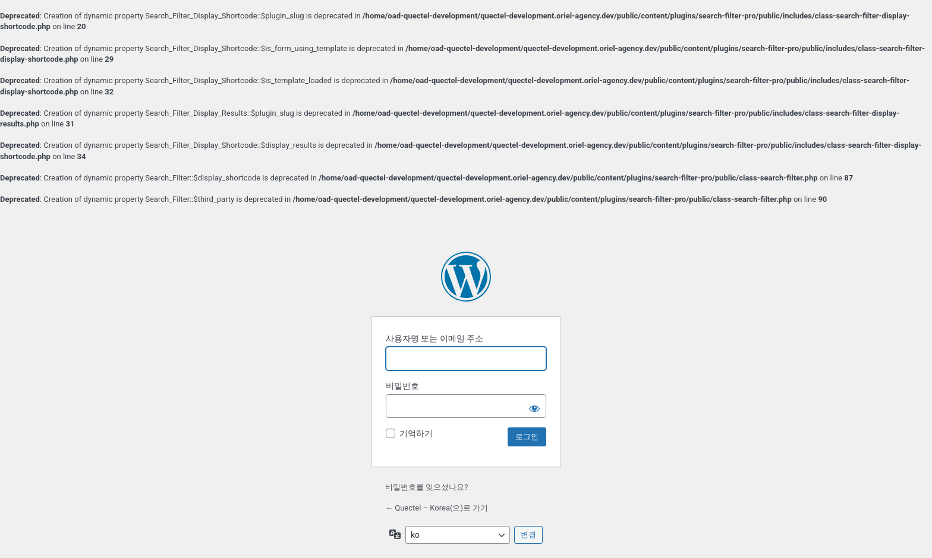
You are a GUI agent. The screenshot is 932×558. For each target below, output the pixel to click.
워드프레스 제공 (466, 277)
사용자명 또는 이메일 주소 (434, 338)
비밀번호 (402, 386)
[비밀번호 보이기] (534, 406)
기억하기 (416, 433)
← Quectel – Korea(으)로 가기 (436, 507)
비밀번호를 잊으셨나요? (426, 487)
